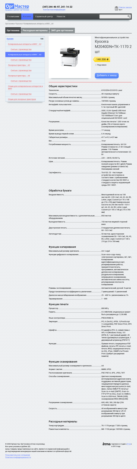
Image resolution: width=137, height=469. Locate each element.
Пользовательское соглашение (17, 455)
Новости (61, 16)
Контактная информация (54, 9)
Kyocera (19, 23)
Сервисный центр (44, 16)
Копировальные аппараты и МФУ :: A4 (38, 23)
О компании (13, 16)
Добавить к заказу (107, 75)
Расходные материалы (35, 30)
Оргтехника (9, 23)
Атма (129, 444)
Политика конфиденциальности (18, 457)
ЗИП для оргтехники (62, 30)
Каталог (27, 16)
